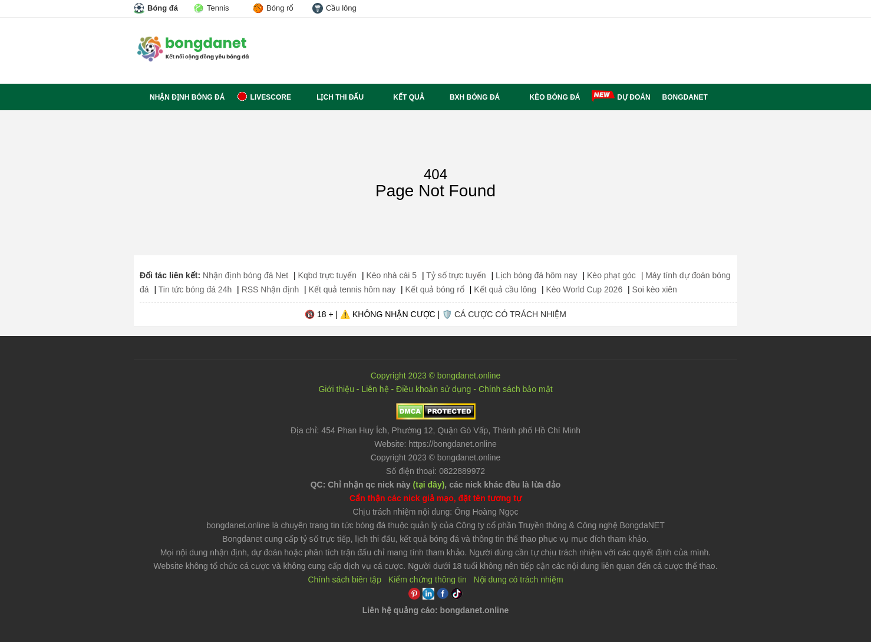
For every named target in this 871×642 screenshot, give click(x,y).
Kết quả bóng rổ (434, 289)
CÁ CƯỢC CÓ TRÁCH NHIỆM (510, 314)
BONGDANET (685, 97)
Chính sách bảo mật (516, 389)
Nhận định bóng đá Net (245, 275)
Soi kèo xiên (654, 289)
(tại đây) (428, 484)
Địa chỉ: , (435, 430)
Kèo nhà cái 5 (391, 275)
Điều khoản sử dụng (433, 389)
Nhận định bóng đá (179, 97)
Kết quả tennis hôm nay (352, 289)
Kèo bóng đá (546, 97)
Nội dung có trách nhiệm (518, 579)
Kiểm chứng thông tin (427, 579)
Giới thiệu (336, 389)
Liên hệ (374, 389)
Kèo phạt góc (611, 275)
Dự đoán (633, 97)
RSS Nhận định (270, 289)
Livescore (263, 97)
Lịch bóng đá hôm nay (537, 275)
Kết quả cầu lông (505, 289)
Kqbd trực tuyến (327, 275)
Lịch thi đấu (333, 97)
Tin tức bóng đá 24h (195, 289)
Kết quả (399, 97)
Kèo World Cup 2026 (584, 289)
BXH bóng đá (468, 97)
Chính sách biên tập (344, 579)
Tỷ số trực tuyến (456, 275)
